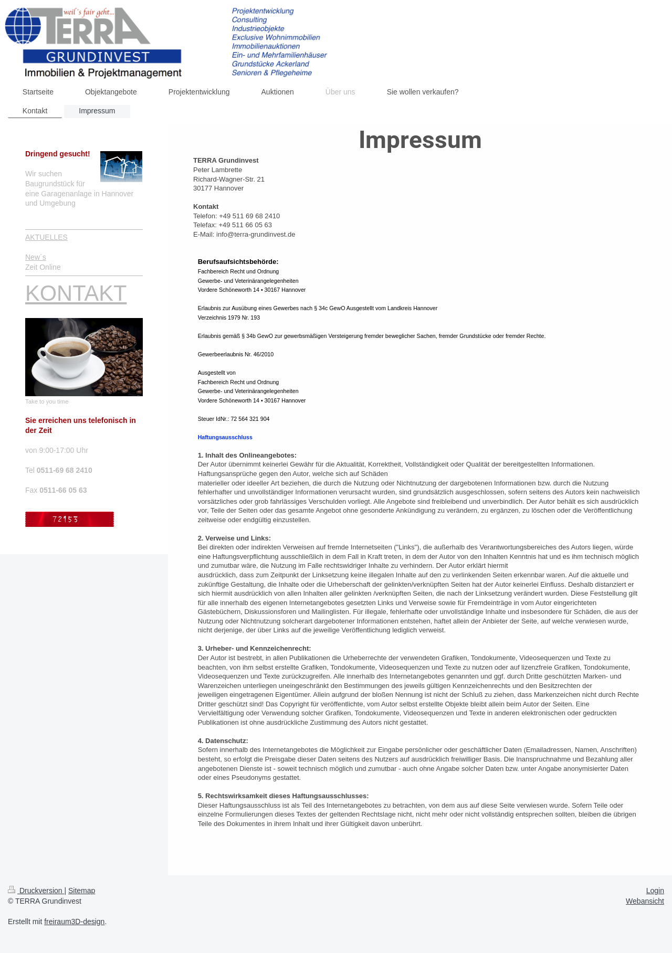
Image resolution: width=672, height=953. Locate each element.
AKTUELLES (46, 237)
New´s (35, 257)
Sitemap (81, 890)
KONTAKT (76, 293)
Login (655, 890)
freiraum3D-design (74, 921)
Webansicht (645, 901)
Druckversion (36, 890)
